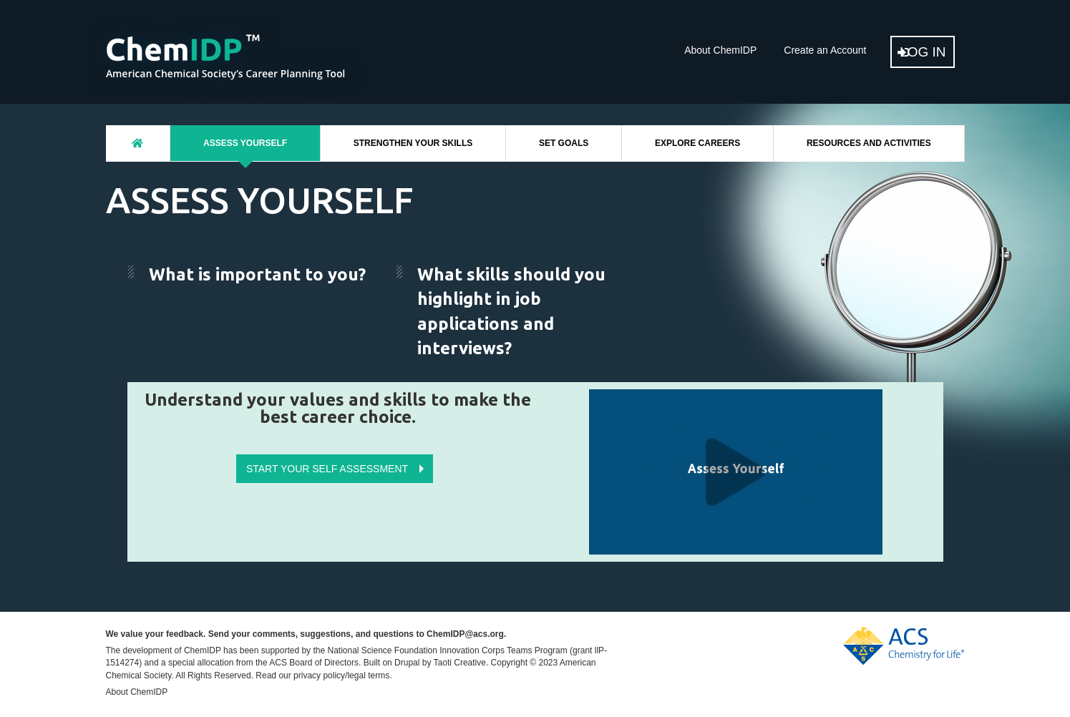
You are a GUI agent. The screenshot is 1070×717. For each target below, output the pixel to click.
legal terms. (369, 675)
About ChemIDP (720, 50)
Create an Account (825, 50)
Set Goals (563, 143)
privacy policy (319, 675)
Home (138, 143)
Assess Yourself (245, 143)
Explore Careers (697, 143)
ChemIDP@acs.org (465, 634)
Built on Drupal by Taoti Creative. (426, 663)
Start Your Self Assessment (327, 468)
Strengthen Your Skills (413, 143)
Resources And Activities (869, 143)
